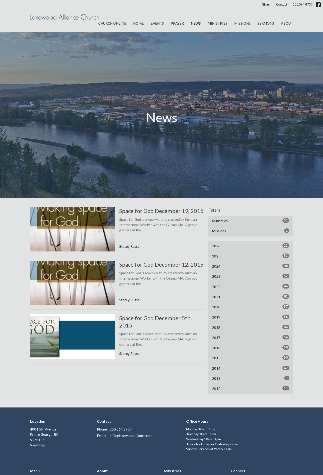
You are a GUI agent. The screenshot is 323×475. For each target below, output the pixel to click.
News (196, 23)
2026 (250, 245)
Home (138, 23)
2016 (250, 347)
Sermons (265, 23)
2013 (250, 378)
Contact (281, 4)
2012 (250, 388)
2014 (250, 368)
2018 (250, 327)
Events (157, 23)
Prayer (177, 23)
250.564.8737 (303, 4)
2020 (250, 306)
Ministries (217, 23)
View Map (37, 445)
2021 (250, 296)
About (287, 23)
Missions (242, 23)
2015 (250, 357)
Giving (266, 4)
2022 (250, 286)
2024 (250, 266)
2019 (250, 317)
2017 (250, 337)
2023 (250, 276)
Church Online (112, 23)
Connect (238, 471)
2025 (250, 256)
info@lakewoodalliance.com (131, 436)
